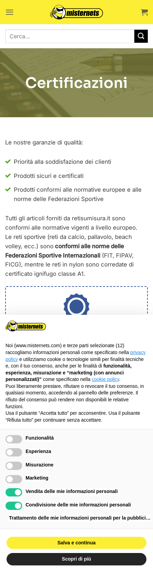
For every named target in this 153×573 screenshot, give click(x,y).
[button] (9, 12)
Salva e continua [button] (76, 542)
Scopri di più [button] (76, 559)
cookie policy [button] (105, 379)
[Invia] (141, 36)
